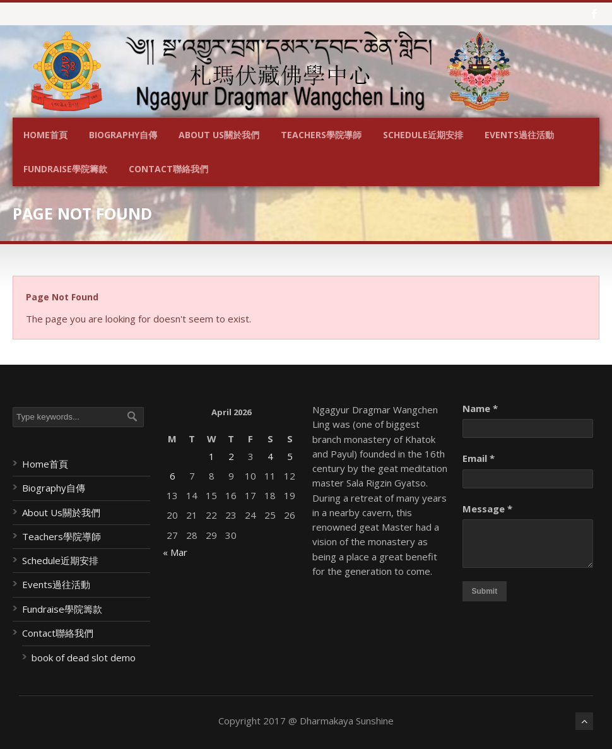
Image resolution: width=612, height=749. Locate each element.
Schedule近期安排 (423, 135)
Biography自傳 (123, 135)
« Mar (175, 552)
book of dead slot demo (84, 657)
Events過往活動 (519, 135)
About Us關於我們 (219, 135)
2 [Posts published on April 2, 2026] (231, 456)
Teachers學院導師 (321, 135)
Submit (485, 591)
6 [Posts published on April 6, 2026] (172, 475)
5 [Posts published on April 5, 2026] (290, 456)
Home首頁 (45, 135)
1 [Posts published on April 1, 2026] (212, 456)
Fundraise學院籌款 (65, 169)
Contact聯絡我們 (168, 169)
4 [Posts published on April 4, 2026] (270, 456)
